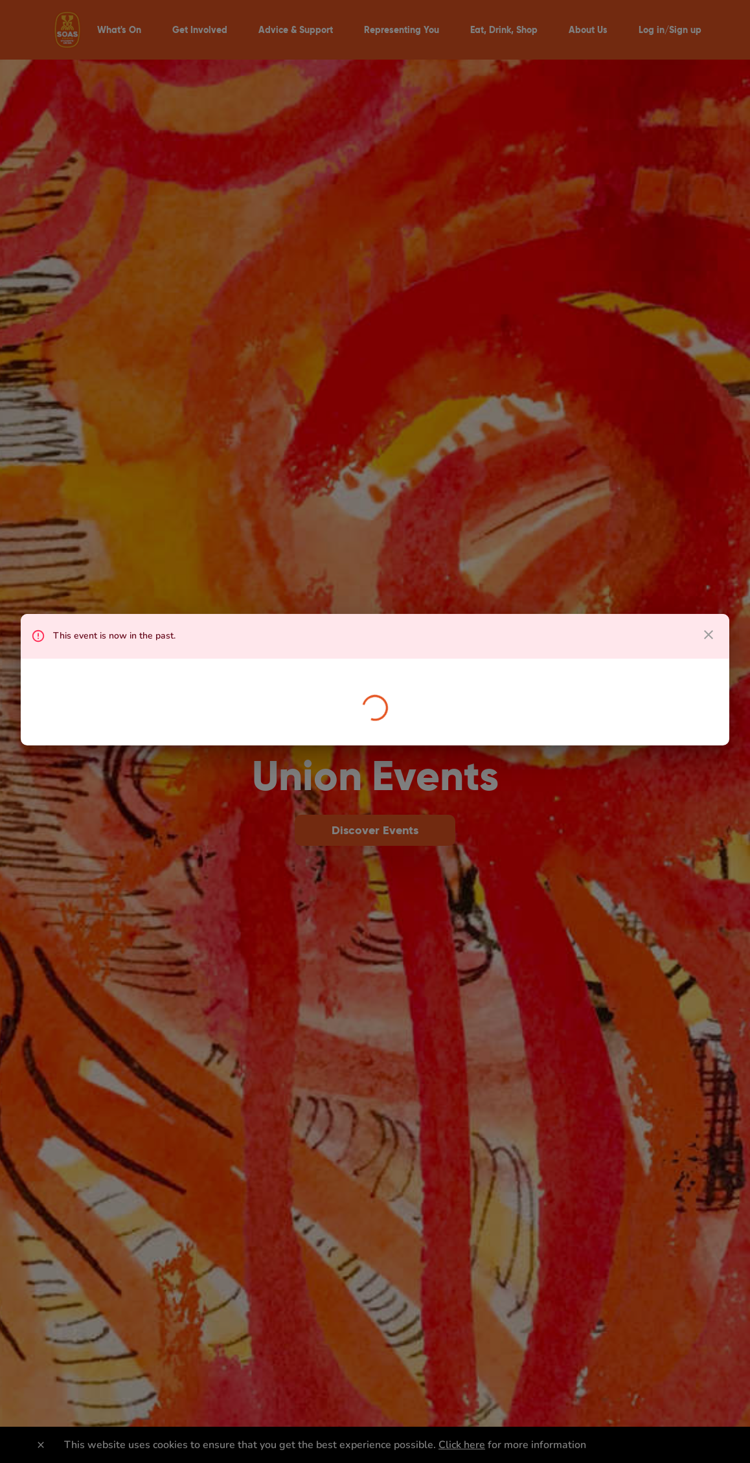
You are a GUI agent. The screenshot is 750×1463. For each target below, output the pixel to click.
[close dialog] (708, 634)
